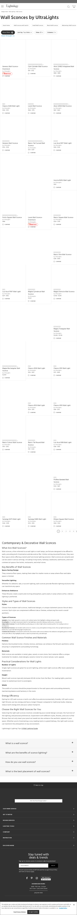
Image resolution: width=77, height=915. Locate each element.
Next (76, 532)
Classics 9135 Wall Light (62, 406)
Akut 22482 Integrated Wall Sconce (64, 68)
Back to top (38, 791)
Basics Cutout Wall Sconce (12, 443)
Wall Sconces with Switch (24, 26)
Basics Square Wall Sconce (63, 218)
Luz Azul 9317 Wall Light (63, 143)
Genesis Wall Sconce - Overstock (10, 68)
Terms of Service (26, 877)
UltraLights (47, 18)
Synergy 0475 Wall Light (11, 519)
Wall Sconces (19, 12)
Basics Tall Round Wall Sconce (36, 444)
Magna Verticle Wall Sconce (64, 292)
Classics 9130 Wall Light (36, 368)
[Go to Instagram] (37, 884)
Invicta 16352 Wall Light (62, 181)
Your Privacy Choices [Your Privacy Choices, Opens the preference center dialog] (19, 912)
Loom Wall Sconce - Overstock (35, 219)
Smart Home (7, 26)
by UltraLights (6, 72)
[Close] (74, 905)
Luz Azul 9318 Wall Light (62, 443)
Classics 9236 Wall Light (11, 106)
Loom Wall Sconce (35, 106)
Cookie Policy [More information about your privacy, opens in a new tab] (63, 908)
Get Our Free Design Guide (38, 807)
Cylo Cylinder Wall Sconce (38, 67)
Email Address (25, 871)
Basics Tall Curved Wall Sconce (36, 145)
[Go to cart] (74, 6)
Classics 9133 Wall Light (36, 406)
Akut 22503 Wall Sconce (63, 106)
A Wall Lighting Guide (30, 729)
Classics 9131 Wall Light (62, 368)
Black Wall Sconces (59, 26)
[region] (38, 908)
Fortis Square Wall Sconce (12, 218)
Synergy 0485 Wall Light (37, 519)
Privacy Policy (53, 876)
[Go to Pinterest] (31, 884)
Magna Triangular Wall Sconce (62, 330)
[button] (2, 6)
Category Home (4, 12)
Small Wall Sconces (42, 26)
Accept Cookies (33, 912)
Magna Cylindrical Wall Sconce (36, 293)
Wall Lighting (12, 12)
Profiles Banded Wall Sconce (61, 481)
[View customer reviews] (46, 884)
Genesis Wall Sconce (10, 143)
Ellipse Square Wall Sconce (64, 519)
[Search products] (68, 6)
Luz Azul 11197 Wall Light (11, 292)
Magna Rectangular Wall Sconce (11, 370)
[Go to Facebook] (27, 884)
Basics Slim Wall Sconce (62, 255)
